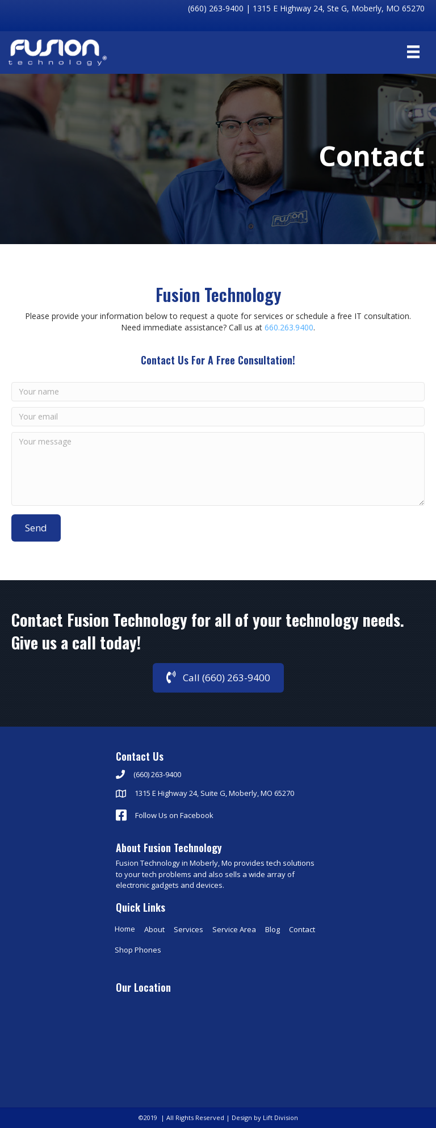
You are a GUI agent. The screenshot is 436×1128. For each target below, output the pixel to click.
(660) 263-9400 (216, 8)
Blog (272, 929)
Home (125, 929)
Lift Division (280, 1117)
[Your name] (218, 391)
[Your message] (218, 469)
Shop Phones (138, 950)
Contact (302, 929)
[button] (36, 528)
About (154, 929)
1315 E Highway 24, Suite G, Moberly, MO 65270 (214, 793)
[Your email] (218, 416)
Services (188, 929)
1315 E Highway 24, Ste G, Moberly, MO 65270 (339, 8)
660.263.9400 (289, 327)
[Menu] (413, 51)
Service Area (234, 929)
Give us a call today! (76, 652)
